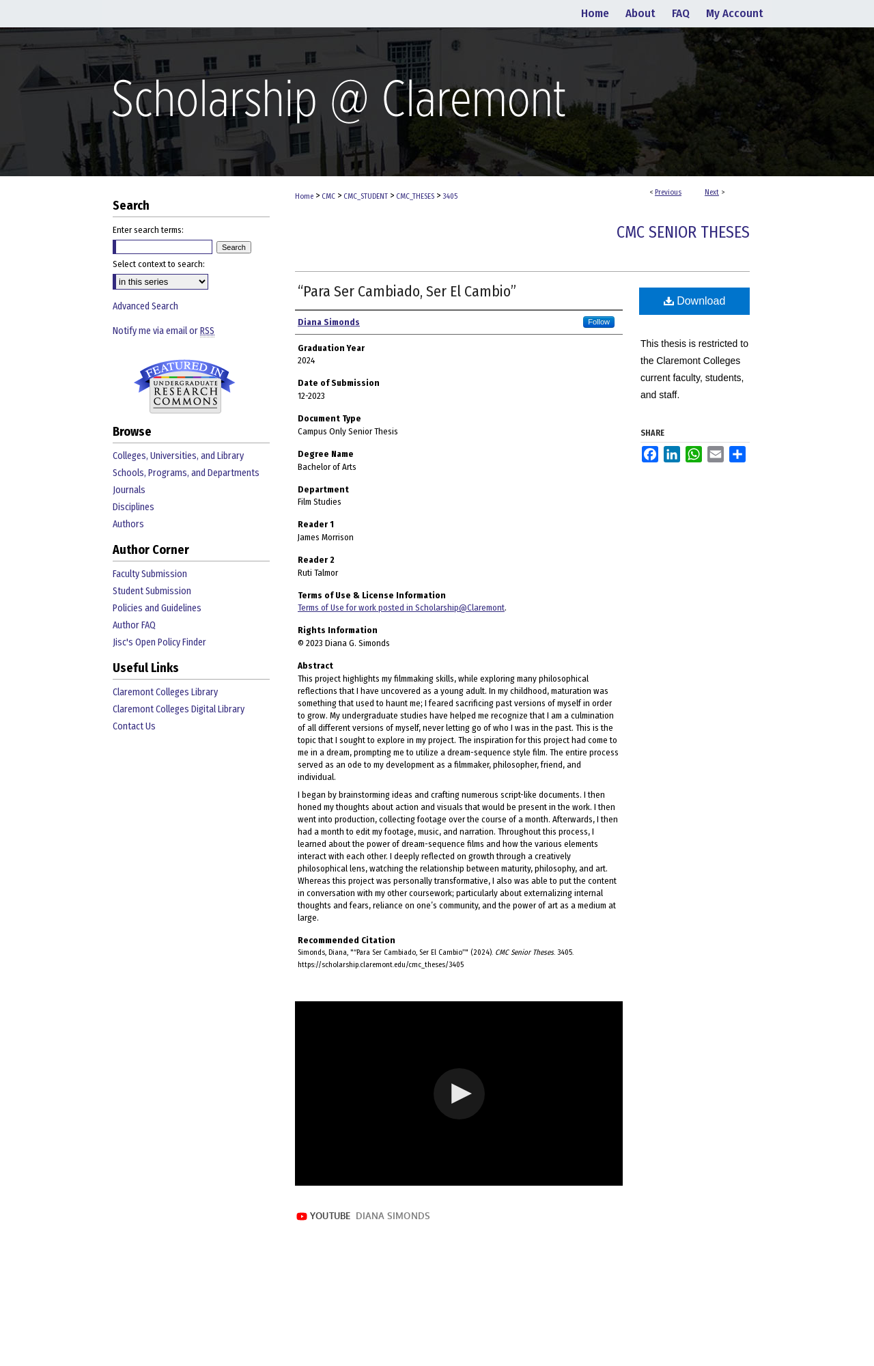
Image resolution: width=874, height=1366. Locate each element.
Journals (129, 490)
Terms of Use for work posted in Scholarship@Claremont (401, 607)
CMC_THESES (415, 196)
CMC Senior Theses (683, 232)
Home (304, 196)
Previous (668, 192)
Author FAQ (134, 625)
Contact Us (134, 726)
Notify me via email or (163, 331)
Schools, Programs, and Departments (186, 473)
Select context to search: (159, 264)
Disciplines (133, 507)
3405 (449, 196)
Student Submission (152, 591)
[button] (459, 1093)
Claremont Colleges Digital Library (178, 709)
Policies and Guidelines (157, 608)
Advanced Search (145, 306)
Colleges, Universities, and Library (178, 456)
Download (695, 301)
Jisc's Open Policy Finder (159, 642)
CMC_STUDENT (365, 196)
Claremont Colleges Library (165, 692)
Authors (128, 524)
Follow (599, 322)
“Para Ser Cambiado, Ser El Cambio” (407, 291)
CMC (328, 196)
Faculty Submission (150, 574)
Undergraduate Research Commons (184, 386)
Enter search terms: (148, 230)
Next (712, 192)
